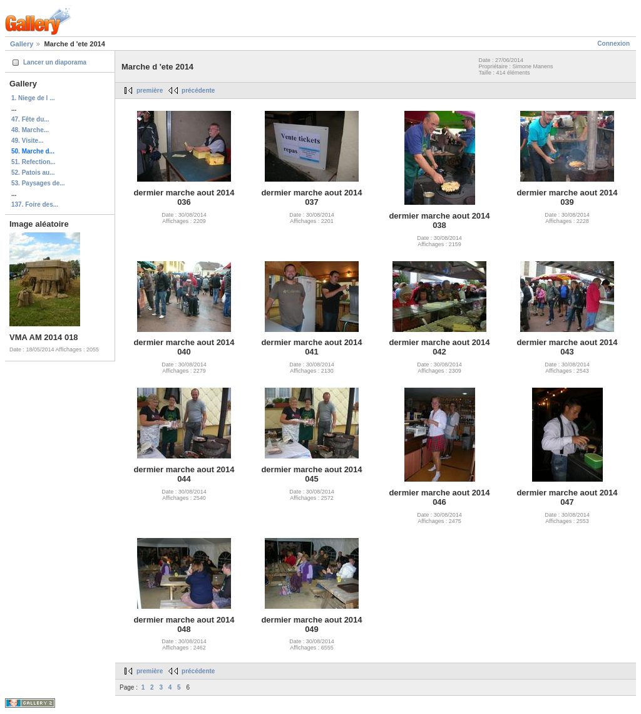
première (149, 90)
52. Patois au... (32, 172)
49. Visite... (27, 140)
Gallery (21, 44)
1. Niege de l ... (32, 98)
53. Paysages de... (38, 183)
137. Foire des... (34, 204)
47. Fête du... (30, 119)
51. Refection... (33, 161)
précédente (198, 90)
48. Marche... (30, 130)
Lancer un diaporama (54, 62)
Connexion (613, 43)
